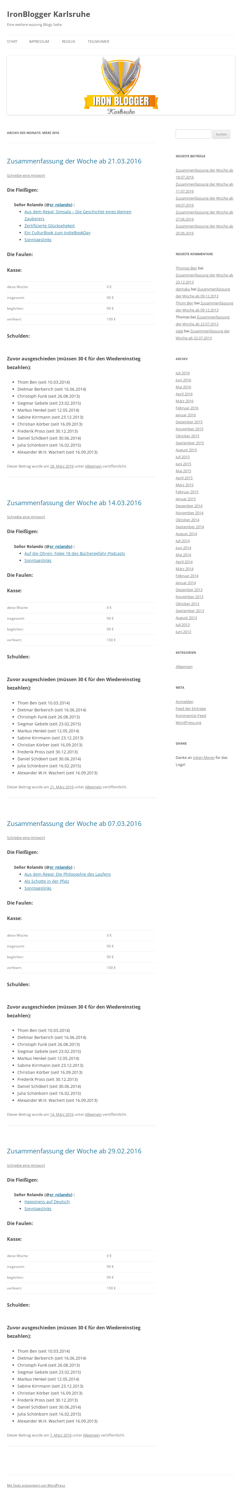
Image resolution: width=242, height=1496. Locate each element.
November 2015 (189, 428)
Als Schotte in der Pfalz (46, 881)
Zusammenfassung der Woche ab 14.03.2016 (74, 502)
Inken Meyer (204, 757)
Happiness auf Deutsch (47, 1201)
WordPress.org (188, 722)
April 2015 (184, 477)
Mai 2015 (183, 470)
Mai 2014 (183, 554)
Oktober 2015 (187, 435)
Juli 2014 (183, 540)
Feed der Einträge (191, 708)
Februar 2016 (187, 407)
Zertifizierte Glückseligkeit (49, 225)
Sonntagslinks (37, 239)
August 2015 (186, 449)
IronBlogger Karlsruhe (48, 14)
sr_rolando (60, 204)
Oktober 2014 (187, 519)
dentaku (183, 289)
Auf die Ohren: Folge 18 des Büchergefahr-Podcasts (74, 553)
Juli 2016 (183, 373)
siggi (179, 331)
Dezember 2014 (189, 505)
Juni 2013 (183, 631)
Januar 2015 (186, 498)
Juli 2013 (183, 624)
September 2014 (190, 526)
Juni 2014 (183, 547)
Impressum (39, 41)
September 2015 (190, 442)
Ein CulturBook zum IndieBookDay (57, 232)
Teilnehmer (98, 41)
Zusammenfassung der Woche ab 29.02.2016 (74, 1150)
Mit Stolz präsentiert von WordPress (36, 1485)
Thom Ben (184, 303)
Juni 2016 (183, 380)
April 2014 (184, 561)
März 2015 (184, 484)
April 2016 (184, 394)
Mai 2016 (183, 387)
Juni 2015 (183, 463)
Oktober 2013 (187, 603)
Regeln (68, 41)
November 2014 (189, 512)
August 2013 (186, 617)
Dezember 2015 (189, 421)
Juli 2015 (183, 456)
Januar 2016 (186, 414)
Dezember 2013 (189, 589)
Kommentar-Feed (191, 715)
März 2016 (184, 400)
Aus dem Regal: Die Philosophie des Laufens (67, 874)
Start (12, 41)
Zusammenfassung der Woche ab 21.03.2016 (74, 160)
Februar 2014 (187, 575)
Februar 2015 (187, 491)
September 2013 (190, 610)
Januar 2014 (186, 582)
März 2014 (184, 568)
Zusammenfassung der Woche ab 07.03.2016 (74, 823)
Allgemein (93, 466)
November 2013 (189, 596)
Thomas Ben (186, 268)
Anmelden (184, 701)
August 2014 (186, 533)
